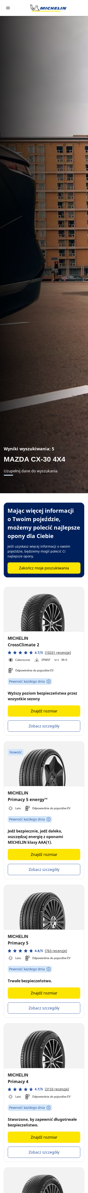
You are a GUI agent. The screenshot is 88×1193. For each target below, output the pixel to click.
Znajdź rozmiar (44, 711)
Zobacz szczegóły (44, 726)
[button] (39, 652)
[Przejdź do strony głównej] (48, 8)
